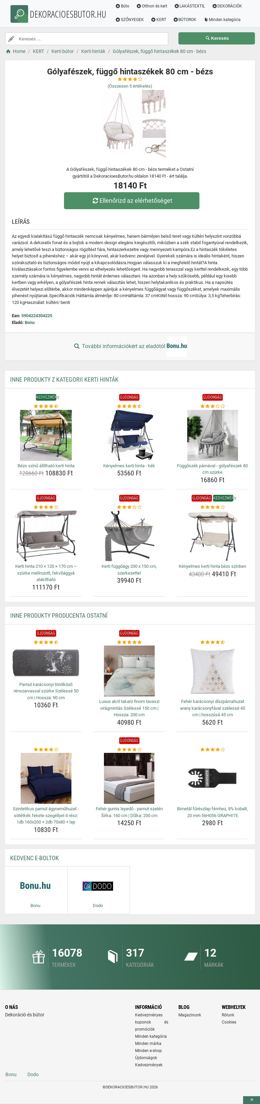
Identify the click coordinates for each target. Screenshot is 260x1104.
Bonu (30, 322)
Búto (122, 6)
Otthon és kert (151, 6)
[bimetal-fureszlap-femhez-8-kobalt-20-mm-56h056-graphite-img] (212, 778)
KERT (158, 19)
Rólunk (228, 1015)
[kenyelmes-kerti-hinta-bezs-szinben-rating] (212, 507)
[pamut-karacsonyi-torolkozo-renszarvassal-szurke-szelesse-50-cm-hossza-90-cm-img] (45, 663)
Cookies (229, 1022)
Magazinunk (189, 1015)
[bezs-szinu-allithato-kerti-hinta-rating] (45, 406)
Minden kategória (222, 19)
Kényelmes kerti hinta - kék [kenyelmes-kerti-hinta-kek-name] (129, 465)
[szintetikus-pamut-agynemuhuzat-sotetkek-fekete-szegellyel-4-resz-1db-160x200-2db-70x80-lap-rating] (45, 749)
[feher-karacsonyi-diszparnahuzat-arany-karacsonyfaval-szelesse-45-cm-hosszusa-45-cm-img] (212, 671)
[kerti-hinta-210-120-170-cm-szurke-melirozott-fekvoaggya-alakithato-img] (45, 535)
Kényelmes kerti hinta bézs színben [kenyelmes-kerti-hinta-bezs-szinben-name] (212, 566)
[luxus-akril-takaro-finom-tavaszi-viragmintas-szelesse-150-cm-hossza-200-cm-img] (129, 671)
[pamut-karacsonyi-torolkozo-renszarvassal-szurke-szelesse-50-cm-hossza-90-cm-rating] (45, 642)
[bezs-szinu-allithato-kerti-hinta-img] (45, 435)
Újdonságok (146, 1057)
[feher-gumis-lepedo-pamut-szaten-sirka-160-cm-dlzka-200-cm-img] (129, 778)
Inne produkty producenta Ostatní (59, 615)
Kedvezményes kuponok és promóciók (151, 1022)
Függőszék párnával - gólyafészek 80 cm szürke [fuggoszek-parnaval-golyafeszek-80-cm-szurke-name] (212, 469)
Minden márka (148, 1043)
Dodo (33, 1074)
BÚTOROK (185, 19)
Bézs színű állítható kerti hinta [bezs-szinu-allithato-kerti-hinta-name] (46, 465)
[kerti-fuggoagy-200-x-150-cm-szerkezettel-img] (129, 535)
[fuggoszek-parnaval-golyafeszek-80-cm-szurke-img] (212, 435)
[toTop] (251, 1100)
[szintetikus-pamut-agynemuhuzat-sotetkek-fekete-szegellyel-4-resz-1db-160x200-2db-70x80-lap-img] (45, 778)
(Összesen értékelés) (130, 86)
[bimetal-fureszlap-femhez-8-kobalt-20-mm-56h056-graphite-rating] (212, 749)
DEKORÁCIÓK (227, 6)
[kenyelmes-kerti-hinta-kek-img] (129, 435)
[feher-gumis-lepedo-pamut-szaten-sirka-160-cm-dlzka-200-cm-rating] (129, 749)
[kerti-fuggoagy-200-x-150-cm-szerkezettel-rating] (129, 507)
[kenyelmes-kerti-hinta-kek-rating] (129, 406)
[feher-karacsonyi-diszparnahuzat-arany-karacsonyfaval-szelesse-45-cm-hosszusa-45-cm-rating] (212, 642)
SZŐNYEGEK (129, 19)
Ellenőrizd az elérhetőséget (131, 200)
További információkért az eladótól (130, 347)
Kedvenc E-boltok (34, 858)
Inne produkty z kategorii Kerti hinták (64, 379)
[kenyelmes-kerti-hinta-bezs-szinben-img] (212, 535)
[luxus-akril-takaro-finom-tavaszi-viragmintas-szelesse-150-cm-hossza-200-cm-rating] (129, 642)
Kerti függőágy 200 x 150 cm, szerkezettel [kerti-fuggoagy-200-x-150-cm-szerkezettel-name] (129, 570)
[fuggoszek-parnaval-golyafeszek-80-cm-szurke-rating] (212, 406)
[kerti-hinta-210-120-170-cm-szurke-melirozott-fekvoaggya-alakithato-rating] (45, 507)
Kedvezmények (148, 1065)
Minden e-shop (148, 1050)
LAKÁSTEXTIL (189, 6)
